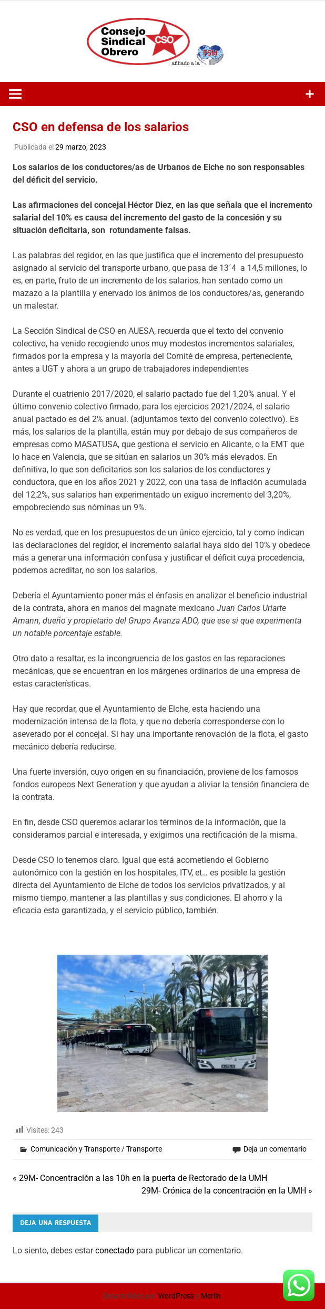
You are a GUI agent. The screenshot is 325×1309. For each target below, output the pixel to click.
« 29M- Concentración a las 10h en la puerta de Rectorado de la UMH (140, 1178)
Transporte (144, 1149)
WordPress (176, 1296)
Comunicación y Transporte (75, 1149)
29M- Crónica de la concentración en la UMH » (226, 1191)
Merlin (211, 1296)
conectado (114, 1250)
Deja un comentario (275, 1149)
